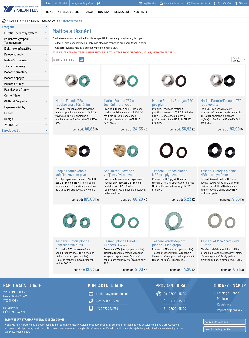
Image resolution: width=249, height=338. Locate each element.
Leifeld (8, 113)
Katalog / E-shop (228, 293)
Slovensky (61, 2)
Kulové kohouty (26, 54)
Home (49, 11)
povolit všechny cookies (218, 329)
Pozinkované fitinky (16, 89)
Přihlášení (223, 298)
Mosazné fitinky (14, 83)
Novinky (104, 11)
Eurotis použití (25, 130)
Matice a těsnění (72, 20)
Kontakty (140, 11)
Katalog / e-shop (18, 20)
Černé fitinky (12, 95)
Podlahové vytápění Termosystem (26, 40)
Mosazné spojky (14, 78)
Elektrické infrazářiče (17, 48)
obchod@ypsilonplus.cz (108, 293)
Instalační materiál (26, 60)
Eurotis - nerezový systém (45, 20)
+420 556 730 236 (103, 300)
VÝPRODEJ (26, 124)
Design (26, 118)
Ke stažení (121, 11)
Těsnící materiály (15, 66)
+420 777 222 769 (103, 308)
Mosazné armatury (26, 72)
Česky (47, 2)
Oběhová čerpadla (26, 101)
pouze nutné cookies (216, 322)
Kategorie (25, 26)
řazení (237, 59)
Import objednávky (229, 310)
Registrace (224, 304)
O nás (89, 11)
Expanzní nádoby (14, 107)
